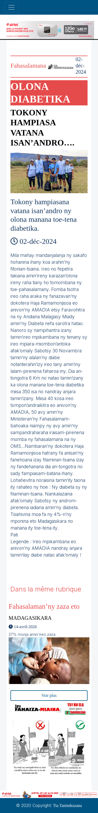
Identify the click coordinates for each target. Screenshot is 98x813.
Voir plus (49, 695)
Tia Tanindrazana (67, 805)
